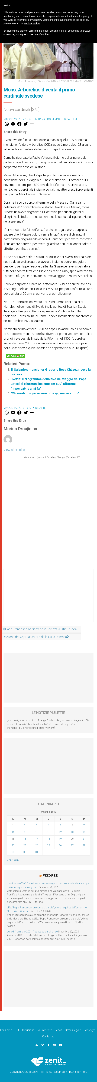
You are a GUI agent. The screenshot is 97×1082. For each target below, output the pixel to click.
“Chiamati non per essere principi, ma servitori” (45, 393)
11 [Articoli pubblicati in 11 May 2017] (48, 832)
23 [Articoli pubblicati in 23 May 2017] (24, 845)
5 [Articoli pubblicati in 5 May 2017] (60, 825)
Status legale (73, 1030)
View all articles (14, 450)
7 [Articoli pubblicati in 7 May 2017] (84, 825)
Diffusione (28, 1030)
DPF (17, 1030)
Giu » (16, 860)
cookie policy (32, 23)
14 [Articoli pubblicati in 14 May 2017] (84, 832)
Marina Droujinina (47, 119)
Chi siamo (6, 1030)
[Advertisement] (48, 599)
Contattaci (48, 1036)
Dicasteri (70, 119)
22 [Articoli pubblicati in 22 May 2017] (13, 845)
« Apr (9, 860)
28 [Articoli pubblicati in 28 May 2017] (84, 845)
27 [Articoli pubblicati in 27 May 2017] (72, 845)
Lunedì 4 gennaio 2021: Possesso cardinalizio (32, 931)
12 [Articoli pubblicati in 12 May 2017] (60, 832)
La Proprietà (44, 1030)
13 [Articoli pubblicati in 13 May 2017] (72, 832)
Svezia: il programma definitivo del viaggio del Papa (48, 379)
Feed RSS (50, 875)
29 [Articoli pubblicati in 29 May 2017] (13, 852)
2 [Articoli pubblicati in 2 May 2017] (24, 825)
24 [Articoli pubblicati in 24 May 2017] (36, 845)
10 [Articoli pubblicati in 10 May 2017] (36, 832)
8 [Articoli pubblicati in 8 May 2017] (13, 832)
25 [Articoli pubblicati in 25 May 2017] (48, 845)
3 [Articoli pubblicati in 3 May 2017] (36, 825)
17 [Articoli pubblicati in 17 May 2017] (36, 838)
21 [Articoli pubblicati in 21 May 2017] (84, 838)
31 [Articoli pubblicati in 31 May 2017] (36, 852)
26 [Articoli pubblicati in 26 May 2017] (60, 845)
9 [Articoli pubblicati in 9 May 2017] (24, 832)
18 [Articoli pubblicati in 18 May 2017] (48, 838)
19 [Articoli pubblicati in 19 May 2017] (60, 838)
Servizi (58, 1030)
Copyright (89, 1030)
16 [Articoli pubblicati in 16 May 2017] (24, 838)
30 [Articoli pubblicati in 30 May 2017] (24, 852)
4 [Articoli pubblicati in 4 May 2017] (48, 825)
